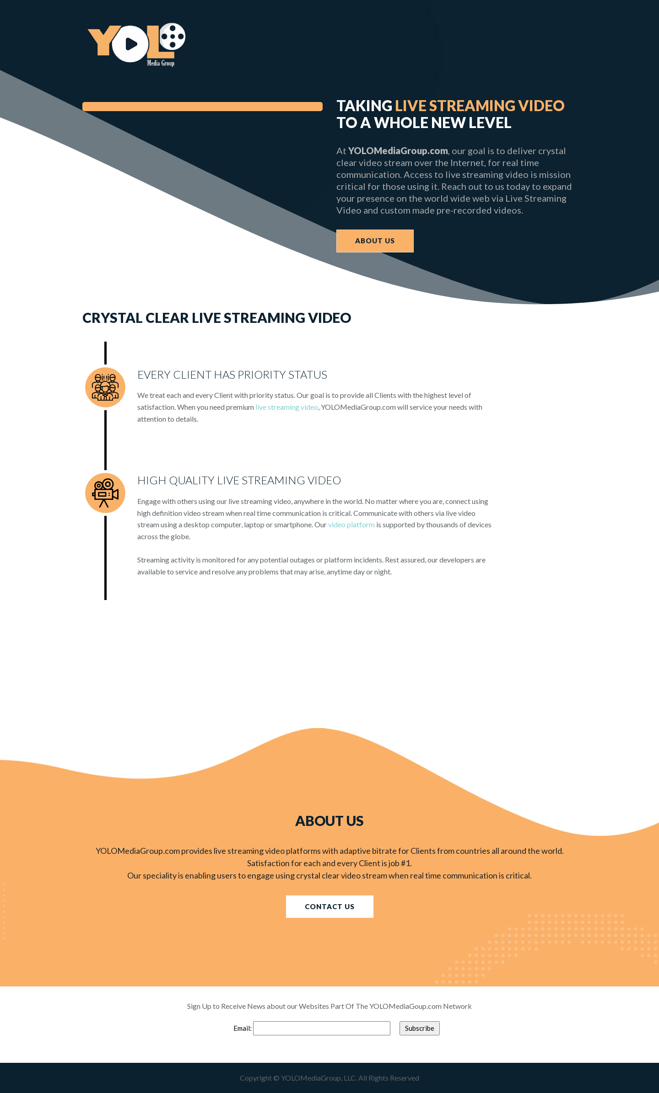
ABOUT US (375, 240)
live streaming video (286, 406)
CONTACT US (330, 906)
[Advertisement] (274, 664)
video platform (351, 524)
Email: (243, 1028)
